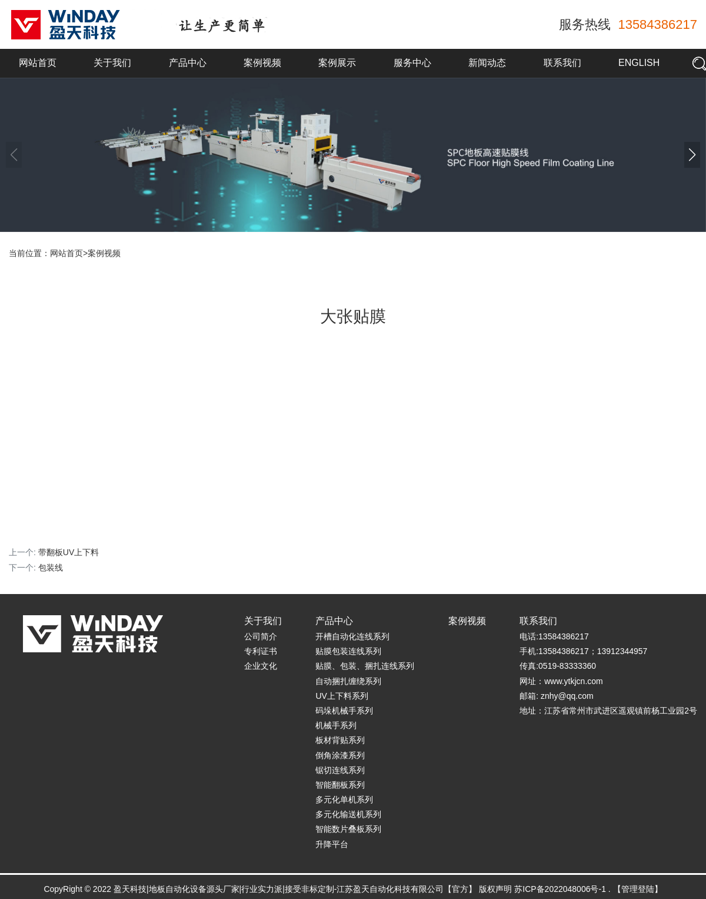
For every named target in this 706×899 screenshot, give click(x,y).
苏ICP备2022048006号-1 (560, 889)
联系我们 (562, 63)
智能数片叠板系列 (348, 829)
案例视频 (262, 63)
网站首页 (37, 63)
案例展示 (337, 63)
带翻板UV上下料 (68, 552)
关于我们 (112, 63)
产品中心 (188, 63)
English (639, 63)
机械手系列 (336, 725)
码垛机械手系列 (344, 710)
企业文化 (260, 666)
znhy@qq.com (567, 696)
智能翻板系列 (340, 784)
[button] (692, 155)
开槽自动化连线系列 (352, 636)
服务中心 (412, 63)
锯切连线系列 (340, 770)
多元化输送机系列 (348, 814)
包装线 (50, 567)
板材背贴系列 (340, 740)
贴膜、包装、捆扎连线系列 (364, 666)
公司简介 (260, 636)
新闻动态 (487, 63)
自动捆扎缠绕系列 (348, 681)
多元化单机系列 (344, 799)
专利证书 (260, 651)
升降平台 (331, 844)
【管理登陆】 (637, 889)
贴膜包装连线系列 (348, 651)
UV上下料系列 (341, 696)
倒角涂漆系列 (340, 755)
